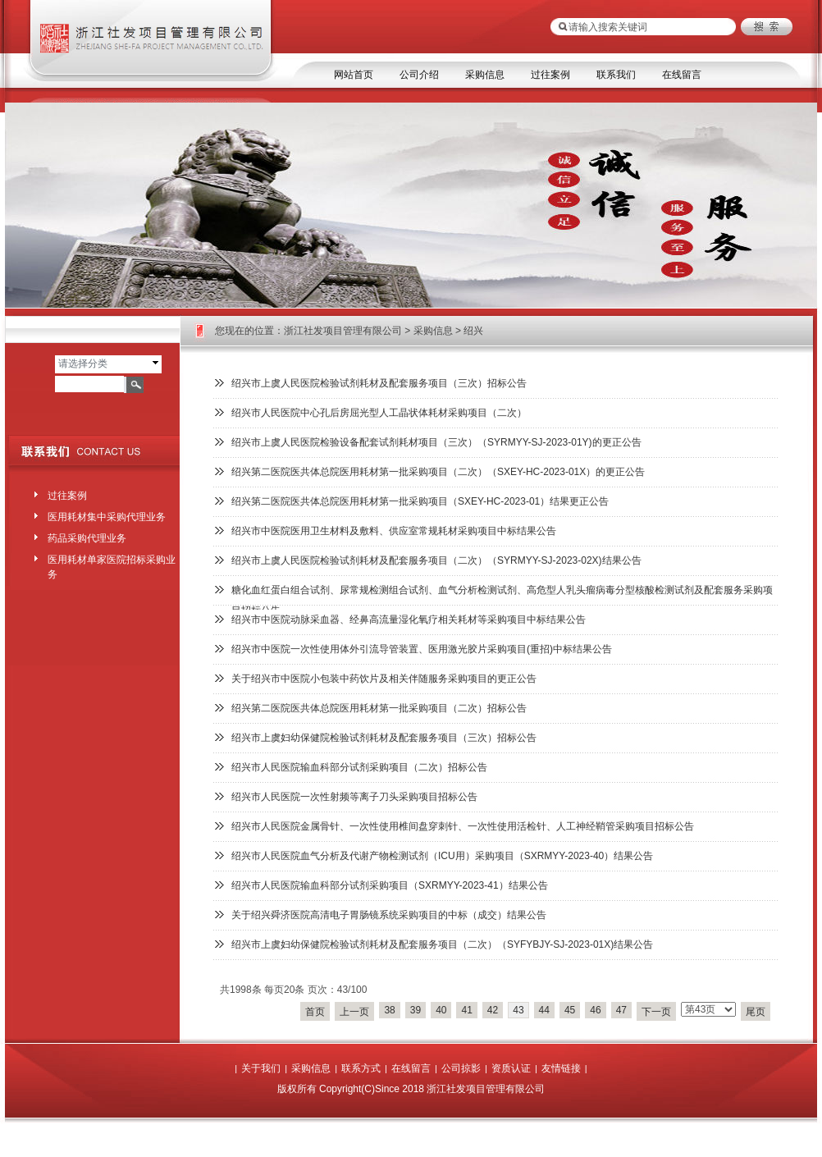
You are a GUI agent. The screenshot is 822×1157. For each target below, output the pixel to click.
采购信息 (485, 74)
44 (544, 1010)
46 (595, 1010)
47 (621, 1010)
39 (415, 1010)
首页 (315, 1012)
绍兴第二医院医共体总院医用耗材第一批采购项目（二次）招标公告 (379, 708)
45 (569, 1010)
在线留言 (681, 74)
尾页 (755, 1012)
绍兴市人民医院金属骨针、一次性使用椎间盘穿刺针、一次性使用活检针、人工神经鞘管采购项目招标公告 (462, 826)
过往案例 (550, 74)
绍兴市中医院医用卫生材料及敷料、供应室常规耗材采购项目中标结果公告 (393, 531)
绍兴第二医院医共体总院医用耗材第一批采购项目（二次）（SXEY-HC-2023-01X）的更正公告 (438, 472)
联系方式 (361, 1068)
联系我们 (616, 74)
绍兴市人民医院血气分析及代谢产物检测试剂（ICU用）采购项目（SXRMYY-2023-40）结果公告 (442, 856)
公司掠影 (461, 1068)
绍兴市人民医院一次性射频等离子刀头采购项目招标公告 (354, 797)
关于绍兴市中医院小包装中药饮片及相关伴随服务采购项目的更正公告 (384, 678)
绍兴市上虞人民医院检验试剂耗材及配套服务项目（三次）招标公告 (379, 383)
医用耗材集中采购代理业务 (107, 517)
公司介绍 (419, 74)
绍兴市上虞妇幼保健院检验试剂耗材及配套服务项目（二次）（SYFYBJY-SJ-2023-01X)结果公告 (442, 944)
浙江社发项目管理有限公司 (343, 330)
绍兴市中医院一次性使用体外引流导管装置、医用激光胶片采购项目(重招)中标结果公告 (421, 649)
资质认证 (511, 1068)
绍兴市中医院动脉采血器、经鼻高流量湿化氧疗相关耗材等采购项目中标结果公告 (408, 619)
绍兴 (473, 330)
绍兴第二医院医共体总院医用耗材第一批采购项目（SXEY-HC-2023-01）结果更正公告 (420, 501)
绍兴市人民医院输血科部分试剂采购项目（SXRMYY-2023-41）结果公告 (389, 885)
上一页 (354, 1012)
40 (441, 1010)
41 (466, 1010)
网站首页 (353, 74)
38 (389, 1010)
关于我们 (261, 1068)
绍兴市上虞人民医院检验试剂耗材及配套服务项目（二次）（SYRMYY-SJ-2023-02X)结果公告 (436, 560)
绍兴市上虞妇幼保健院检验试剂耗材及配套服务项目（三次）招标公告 (384, 737)
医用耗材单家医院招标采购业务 (112, 564)
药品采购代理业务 (87, 538)
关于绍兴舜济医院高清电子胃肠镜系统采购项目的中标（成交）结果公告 (388, 915)
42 (492, 1010)
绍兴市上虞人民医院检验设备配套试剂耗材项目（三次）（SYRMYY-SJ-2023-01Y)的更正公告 (436, 442)
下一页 (656, 1012)
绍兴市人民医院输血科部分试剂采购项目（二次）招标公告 (359, 767)
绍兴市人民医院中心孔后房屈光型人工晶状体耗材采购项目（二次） (379, 412)
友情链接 (561, 1068)
